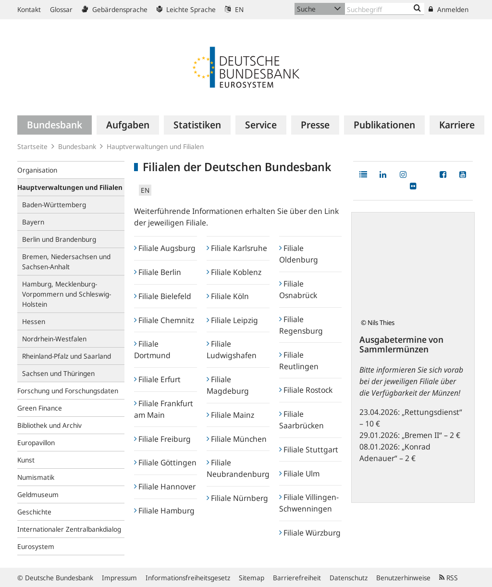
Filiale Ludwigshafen (232, 349)
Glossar (61, 9)
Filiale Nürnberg (237, 498)
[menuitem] (54, 125)
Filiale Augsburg (165, 248)
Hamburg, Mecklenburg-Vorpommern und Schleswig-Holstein (66, 294)
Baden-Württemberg (54, 204)
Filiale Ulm (299, 473)
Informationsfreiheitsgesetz (188, 577)
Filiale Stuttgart (308, 449)
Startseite (32, 146)
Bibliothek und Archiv (49, 425)
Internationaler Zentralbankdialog (69, 529)
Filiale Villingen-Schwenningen (309, 503)
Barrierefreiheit (297, 577)
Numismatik (35, 477)
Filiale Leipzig (232, 320)
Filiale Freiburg (162, 439)
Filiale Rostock (305, 390)
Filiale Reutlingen (299, 361)
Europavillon (36, 442)
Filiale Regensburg (301, 325)
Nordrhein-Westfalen (54, 338)
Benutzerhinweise (403, 577)
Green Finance (39, 407)
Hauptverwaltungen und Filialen (155, 146)
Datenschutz (349, 577)
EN (234, 9)
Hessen (33, 321)
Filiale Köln (228, 296)
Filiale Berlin (157, 272)
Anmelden (448, 9)
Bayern (33, 221)
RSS (448, 577)
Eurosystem (35, 546)
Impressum (119, 577)
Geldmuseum (38, 494)
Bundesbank (77, 146)
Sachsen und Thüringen (58, 373)
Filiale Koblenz (234, 272)
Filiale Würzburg (310, 532)
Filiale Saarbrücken (301, 420)
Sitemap (251, 577)
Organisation (37, 170)
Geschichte (34, 511)
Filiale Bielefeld (162, 296)
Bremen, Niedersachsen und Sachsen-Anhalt (66, 261)
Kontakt (29, 9)
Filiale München (237, 439)
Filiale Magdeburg (228, 385)
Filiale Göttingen (165, 462)
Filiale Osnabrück (298, 289)
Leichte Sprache (186, 9)
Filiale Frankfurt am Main (163, 409)
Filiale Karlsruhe (237, 248)
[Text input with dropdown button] (384, 9)
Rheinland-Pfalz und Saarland (66, 356)
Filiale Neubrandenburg (238, 468)
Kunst (26, 459)
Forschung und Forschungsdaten (67, 390)
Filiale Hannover (165, 486)
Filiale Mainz (230, 415)
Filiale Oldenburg (298, 254)
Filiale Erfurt (157, 379)
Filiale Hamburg (164, 510)
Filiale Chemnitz (164, 320)
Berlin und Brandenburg (59, 239)
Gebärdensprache (115, 9)
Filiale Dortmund (152, 349)
